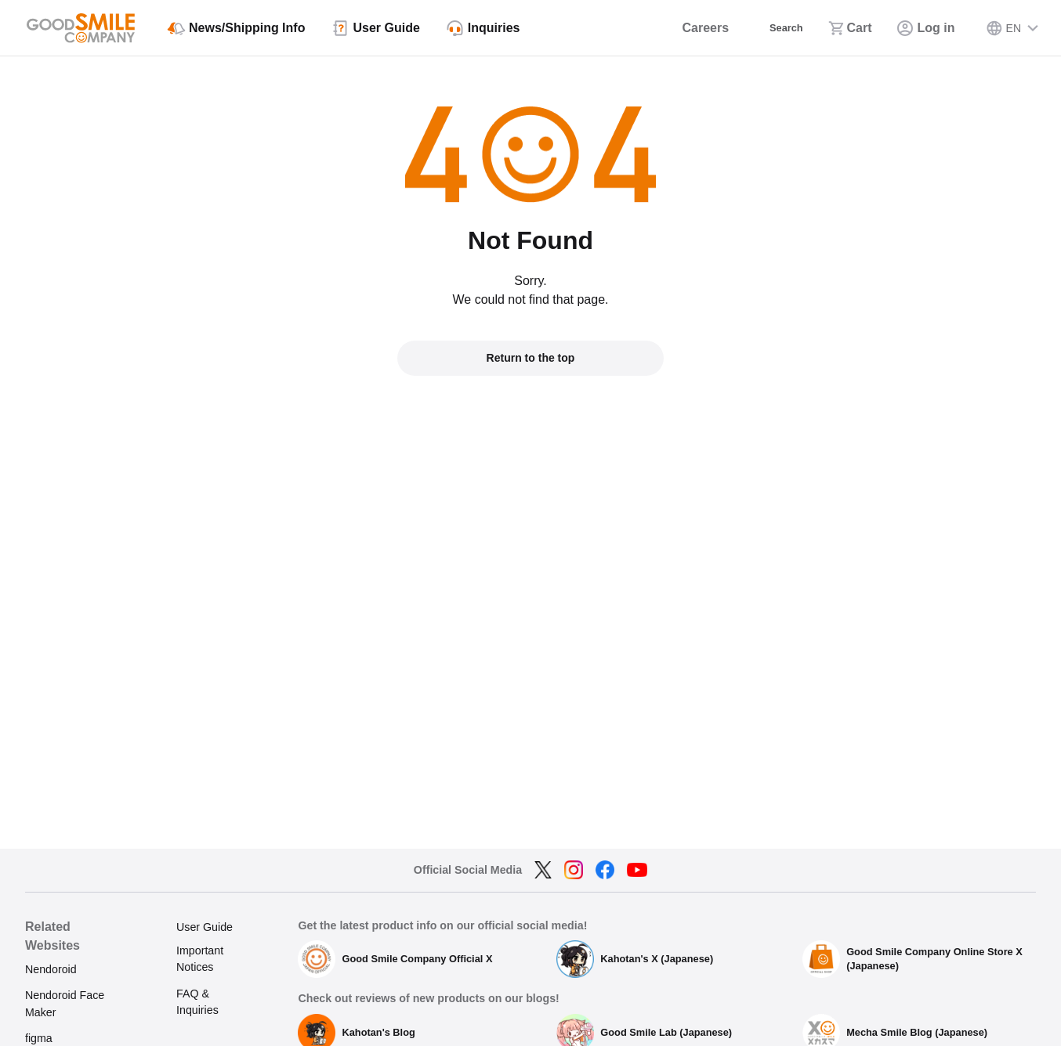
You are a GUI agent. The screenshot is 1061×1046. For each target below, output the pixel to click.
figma (39, 1038)
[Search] (773, 28)
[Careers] (687, 28)
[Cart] (850, 28)
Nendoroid (51, 969)
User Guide (204, 927)
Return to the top (531, 358)
